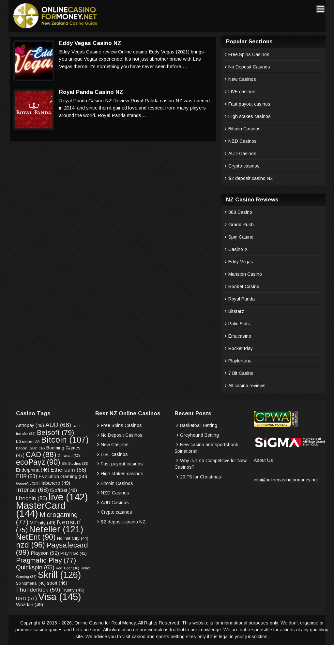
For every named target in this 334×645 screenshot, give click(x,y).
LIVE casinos (241, 91)
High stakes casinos (249, 116)
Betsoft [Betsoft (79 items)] (55, 432)
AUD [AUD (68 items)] (58, 424)
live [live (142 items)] (68, 496)
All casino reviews (247, 385)
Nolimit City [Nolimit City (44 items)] (72, 538)
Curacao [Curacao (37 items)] (69, 456)
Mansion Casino (245, 274)
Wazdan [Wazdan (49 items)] (29, 604)
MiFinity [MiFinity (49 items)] (42, 522)
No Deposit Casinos (249, 66)
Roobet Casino (243, 286)
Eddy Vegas (240, 261)
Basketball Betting (198, 425)
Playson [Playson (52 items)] (45, 553)
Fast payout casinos (249, 104)
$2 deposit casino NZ (250, 178)
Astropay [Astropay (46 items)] (30, 425)
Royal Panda (241, 298)
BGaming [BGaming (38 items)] (28, 441)
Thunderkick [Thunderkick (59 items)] (38, 589)
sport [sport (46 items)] (57, 583)
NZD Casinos (242, 141)
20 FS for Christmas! (201, 476)
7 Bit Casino (240, 373)
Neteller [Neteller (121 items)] (56, 529)
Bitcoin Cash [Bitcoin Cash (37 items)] (30, 448)
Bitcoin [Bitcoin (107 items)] (65, 439)
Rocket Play (240, 348)
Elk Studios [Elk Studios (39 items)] (75, 463)
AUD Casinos (242, 153)
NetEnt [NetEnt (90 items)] (36, 537)
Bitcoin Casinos (244, 128)
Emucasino (239, 336)
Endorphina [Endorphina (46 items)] (32, 470)
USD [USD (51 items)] (26, 598)
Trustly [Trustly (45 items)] (73, 590)
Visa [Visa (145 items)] (59, 596)
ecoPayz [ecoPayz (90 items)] (38, 462)
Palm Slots (239, 323)
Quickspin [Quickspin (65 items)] (35, 567)
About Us (263, 460)
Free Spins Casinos (248, 54)
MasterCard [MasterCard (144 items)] (41, 509)
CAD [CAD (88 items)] (41, 454)
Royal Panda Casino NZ (91, 92)
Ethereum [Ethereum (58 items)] (68, 470)
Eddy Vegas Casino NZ (90, 43)
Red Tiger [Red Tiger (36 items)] (67, 568)
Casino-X (238, 249)
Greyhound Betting (199, 435)
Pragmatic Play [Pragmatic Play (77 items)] (46, 560)
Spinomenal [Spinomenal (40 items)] (31, 583)
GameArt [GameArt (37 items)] (27, 483)
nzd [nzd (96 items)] (30, 544)
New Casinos (242, 79)
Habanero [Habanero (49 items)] (54, 483)
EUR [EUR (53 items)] (26, 476)
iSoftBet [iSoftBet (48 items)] (63, 490)
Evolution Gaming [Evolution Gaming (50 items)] (62, 476)
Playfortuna (239, 360)
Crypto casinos (244, 166)
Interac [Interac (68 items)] (32, 489)
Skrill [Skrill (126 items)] (59, 575)
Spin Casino (240, 237)
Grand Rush (241, 224)
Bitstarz (236, 311)
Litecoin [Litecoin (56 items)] (31, 498)
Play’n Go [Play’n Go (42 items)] (73, 553)
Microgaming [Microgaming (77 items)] (47, 518)
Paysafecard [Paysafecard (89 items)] (52, 549)
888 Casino (240, 212)
